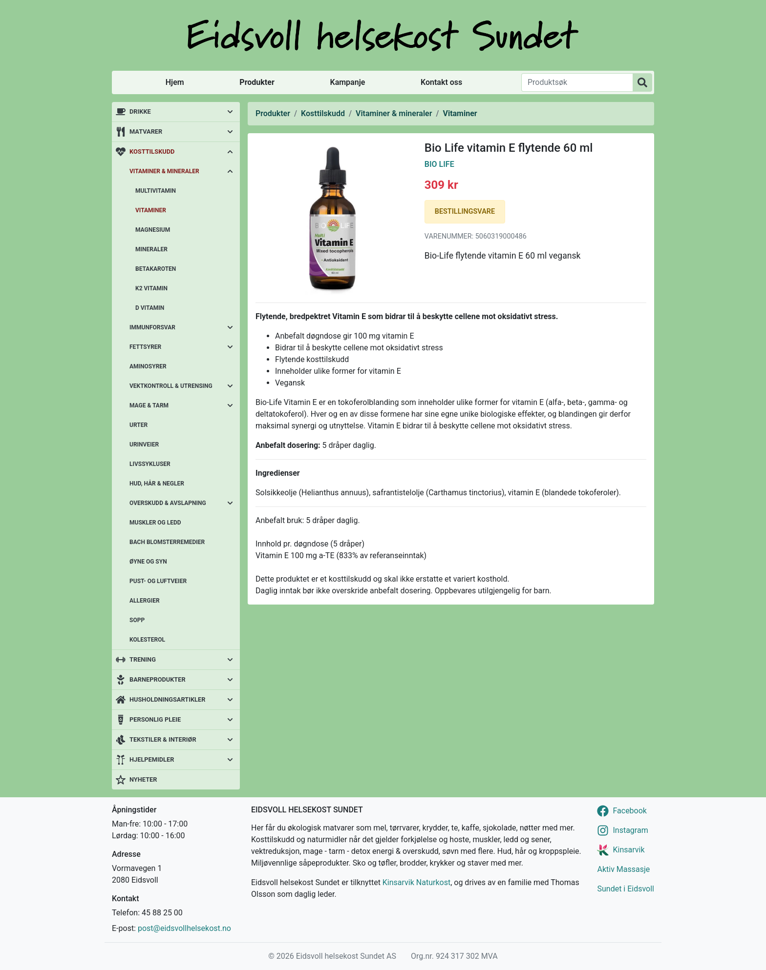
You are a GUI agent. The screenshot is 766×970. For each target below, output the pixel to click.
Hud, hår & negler (156, 483)
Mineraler (151, 249)
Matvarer (145, 131)
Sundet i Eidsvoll (625, 888)
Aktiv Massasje (623, 869)
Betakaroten (155, 268)
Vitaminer (150, 210)
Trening (142, 659)
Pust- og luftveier (158, 581)
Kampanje (347, 82)
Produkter (256, 82)
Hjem (175, 82)
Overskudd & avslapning (167, 503)
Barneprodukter (157, 679)
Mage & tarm (149, 405)
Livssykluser (149, 464)
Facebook (629, 810)
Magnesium (152, 229)
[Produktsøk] (577, 82)
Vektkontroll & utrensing (171, 386)
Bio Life (439, 164)
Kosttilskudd (151, 151)
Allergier (144, 600)
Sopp (137, 620)
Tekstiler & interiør (162, 739)
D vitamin (149, 307)
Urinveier (144, 444)
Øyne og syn (148, 561)
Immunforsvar (152, 327)
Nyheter (143, 779)
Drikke (140, 111)
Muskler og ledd (155, 522)
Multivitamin (155, 190)
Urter (138, 425)
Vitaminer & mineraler (164, 171)
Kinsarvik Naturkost (416, 882)
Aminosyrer (148, 366)
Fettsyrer (145, 347)
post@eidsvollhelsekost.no (184, 928)
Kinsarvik (628, 849)
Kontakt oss (441, 82)
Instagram (630, 830)
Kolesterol (147, 639)
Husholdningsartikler (167, 699)
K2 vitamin (151, 288)
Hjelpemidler (151, 759)
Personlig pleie (155, 719)
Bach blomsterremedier (167, 542)
